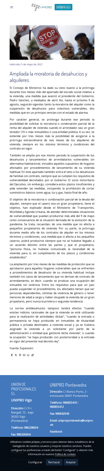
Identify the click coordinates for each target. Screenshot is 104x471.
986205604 (23, 434)
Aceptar (71, 462)
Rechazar (54, 462)
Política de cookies (65, 454)
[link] (52, 7)
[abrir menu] (11, 7)
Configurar (35, 462)
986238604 (31, 427)
